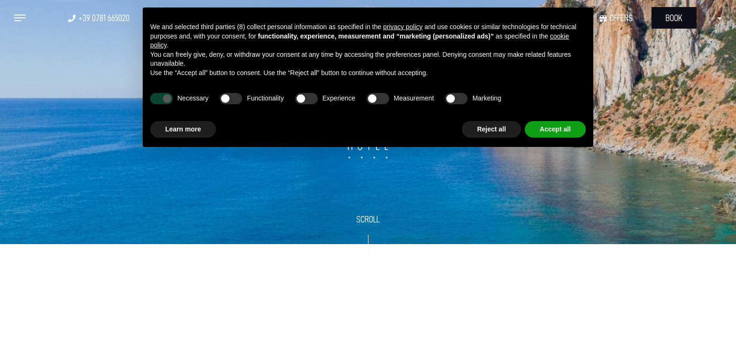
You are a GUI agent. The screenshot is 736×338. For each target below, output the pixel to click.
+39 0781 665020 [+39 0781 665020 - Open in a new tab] (104, 18)
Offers (621, 18)
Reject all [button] (491, 129)
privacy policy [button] (402, 27)
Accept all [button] (555, 129)
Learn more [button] (183, 129)
